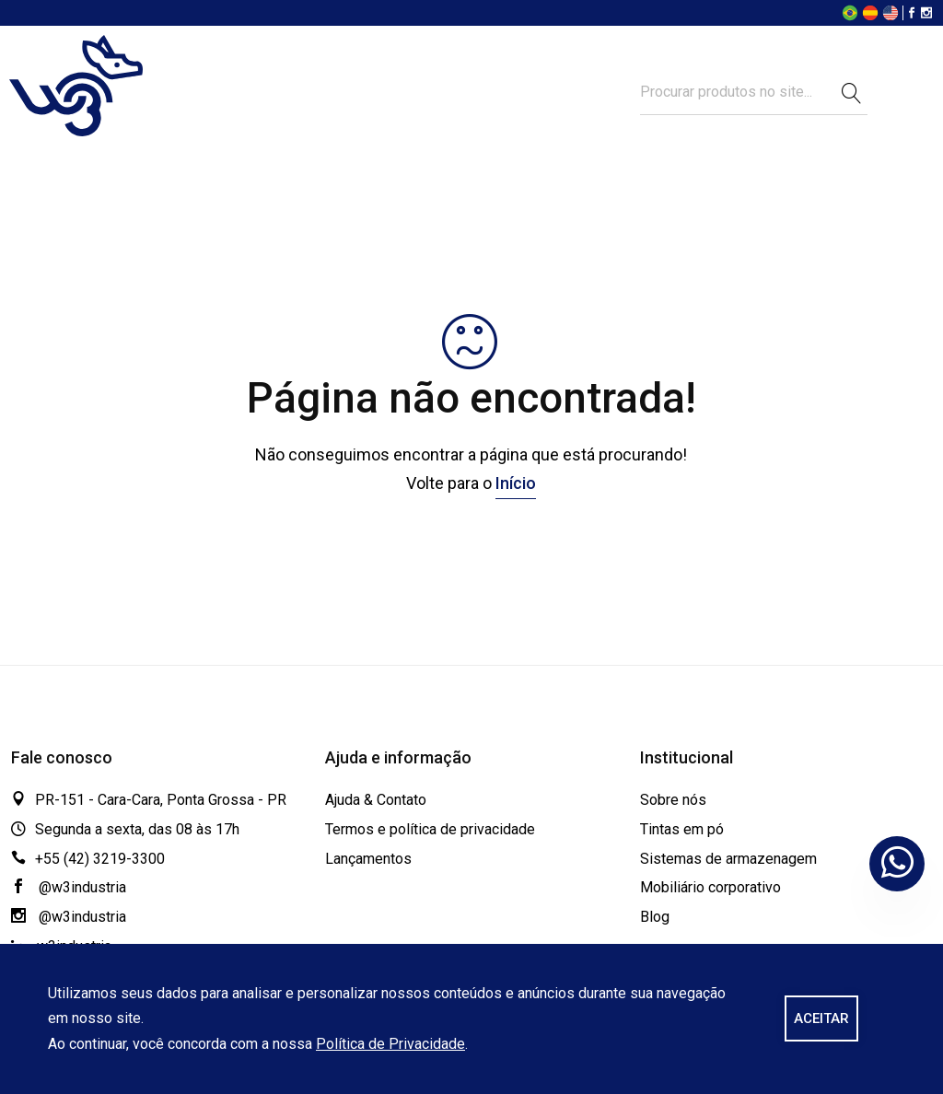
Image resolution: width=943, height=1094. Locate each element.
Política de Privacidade (390, 1044)
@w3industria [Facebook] (68, 887)
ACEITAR (821, 1018)
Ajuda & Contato (375, 800)
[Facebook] (911, 14)
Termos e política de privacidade (430, 829)
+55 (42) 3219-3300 (100, 858)
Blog (654, 916)
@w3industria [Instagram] (68, 916)
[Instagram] (926, 14)
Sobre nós (673, 800)
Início (515, 483)
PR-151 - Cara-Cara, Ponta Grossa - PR (160, 800)
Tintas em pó (682, 829)
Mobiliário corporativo (710, 887)
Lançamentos (368, 858)
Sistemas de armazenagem (728, 858)
